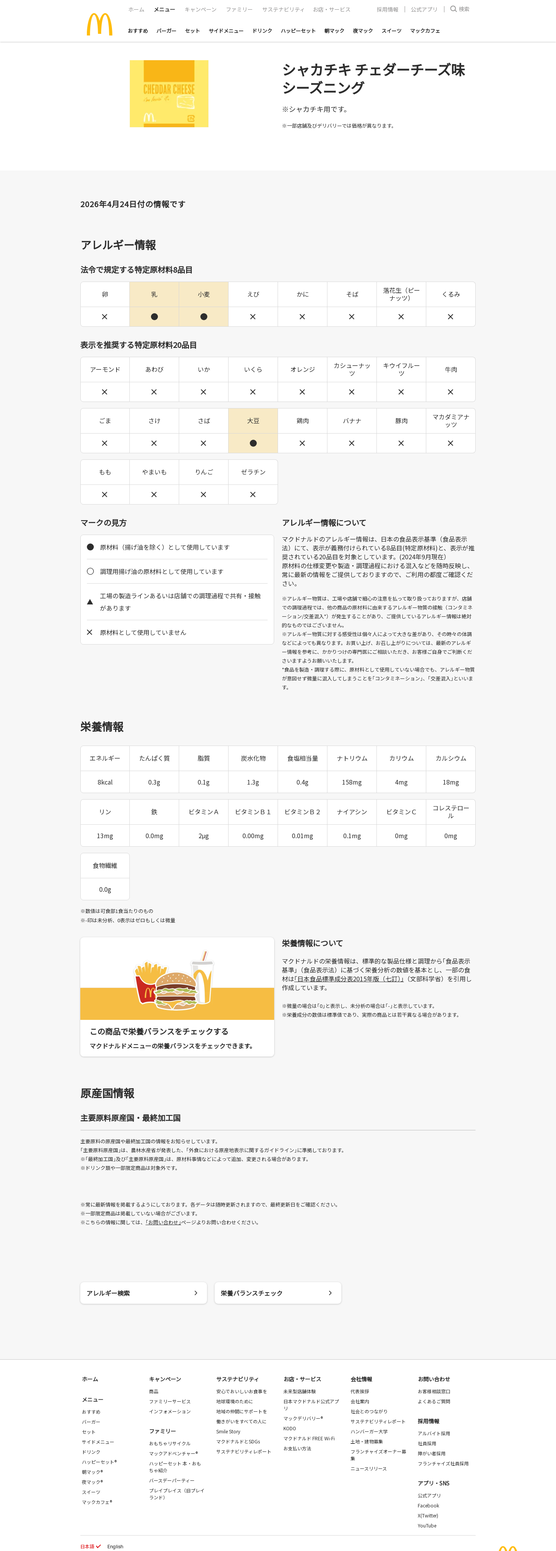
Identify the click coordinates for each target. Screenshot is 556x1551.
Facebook (428, 1505)
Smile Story (228, 1431)
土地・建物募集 (367, 1441)
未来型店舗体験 (299, 1391)
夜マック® (92, 1481)
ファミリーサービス (170, 1401)
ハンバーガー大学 (369, 1431)
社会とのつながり (369, 1411)
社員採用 (427, 1443)
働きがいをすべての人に (241, 1421)
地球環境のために (234, 1401)
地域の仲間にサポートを (241, 1411)
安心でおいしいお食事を (241, 1391)
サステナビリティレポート (243, 1451)
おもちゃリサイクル (170, 1443)
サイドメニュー (226, 30)
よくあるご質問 (434, 1401)
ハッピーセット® (99, 1461)
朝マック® (92, 1471)
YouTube (427, 1525)
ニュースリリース (369, 1468)
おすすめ (138, 30)
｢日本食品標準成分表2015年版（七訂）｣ (349, 978)
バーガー (166, 30)
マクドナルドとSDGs (238, 1441)
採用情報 (387, 9)
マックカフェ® (97, 1502)
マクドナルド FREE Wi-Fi (309, 1438)
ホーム (136, 9)
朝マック (334, 30)
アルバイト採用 (434, 1433)
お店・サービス (332, 9)
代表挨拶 (360, 1391)
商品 (153, 1391)
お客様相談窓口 (434, 1391)
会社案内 (360, 1401)
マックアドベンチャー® (173, 1453)
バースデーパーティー (172, 1480)
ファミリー (239, 9)
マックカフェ (425, 30)
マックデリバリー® (303, 1418)
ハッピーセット (298, 30)
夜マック (363, 30)
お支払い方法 (297, 1448)
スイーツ (391, 30)
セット (192, 30)
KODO (289, 1428)
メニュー (92, 1399)
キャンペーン (201, 9)
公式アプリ (424, 9)
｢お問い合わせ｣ (163, 1222)
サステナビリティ (283, 9)
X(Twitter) (428, 1515)
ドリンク (262, 30)
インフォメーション (170, 1411)
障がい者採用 (432, 1453)
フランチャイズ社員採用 (443, 1463)
